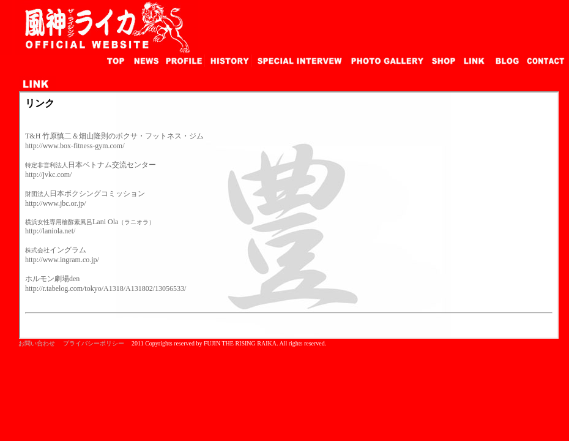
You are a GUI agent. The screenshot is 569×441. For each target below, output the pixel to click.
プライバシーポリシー (93, 343)
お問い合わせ (36, 343)
